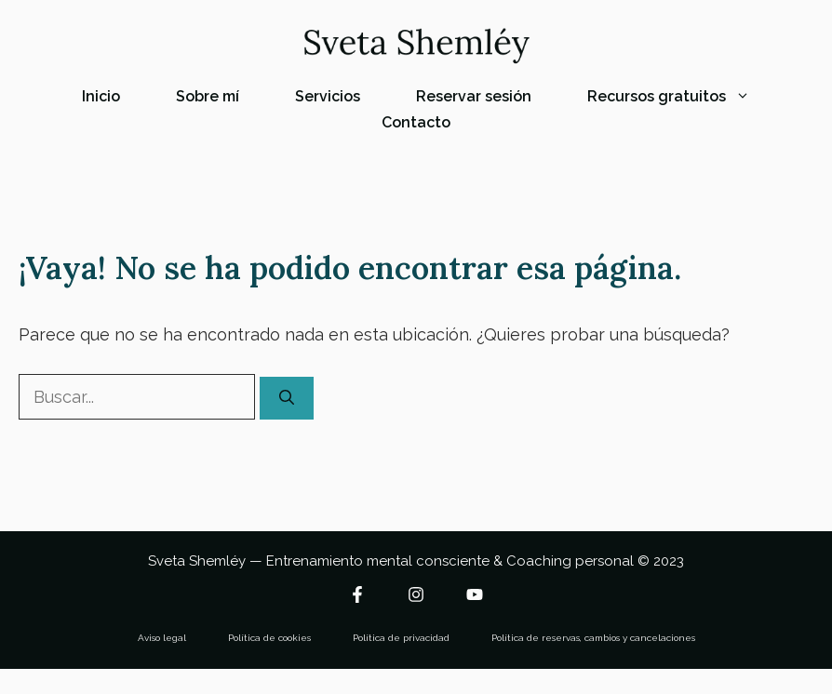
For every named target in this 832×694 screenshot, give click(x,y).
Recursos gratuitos (682, 97)
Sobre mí (207, 96)
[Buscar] (287, 398)
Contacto (416, 122)
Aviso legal (162, 638)
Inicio (101, 96)
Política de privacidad (401, 638)
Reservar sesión (473, 96)
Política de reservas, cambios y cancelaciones (593, 638)
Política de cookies (269, 638)
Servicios (327, 96)
